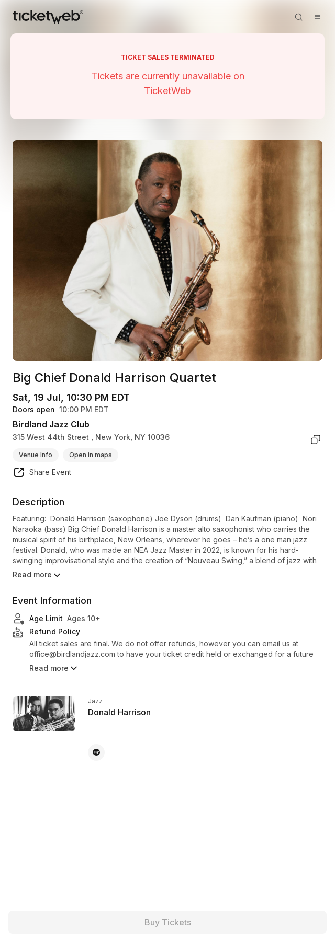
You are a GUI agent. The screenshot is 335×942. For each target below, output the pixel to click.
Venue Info (35, 455)
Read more (37, 575)
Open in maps (90, 455)
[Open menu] (317, 16)
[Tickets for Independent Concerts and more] (48, 16)
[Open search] (298, 16)
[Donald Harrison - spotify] (96, 752)
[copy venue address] (315, 439)
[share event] (42, 474)
